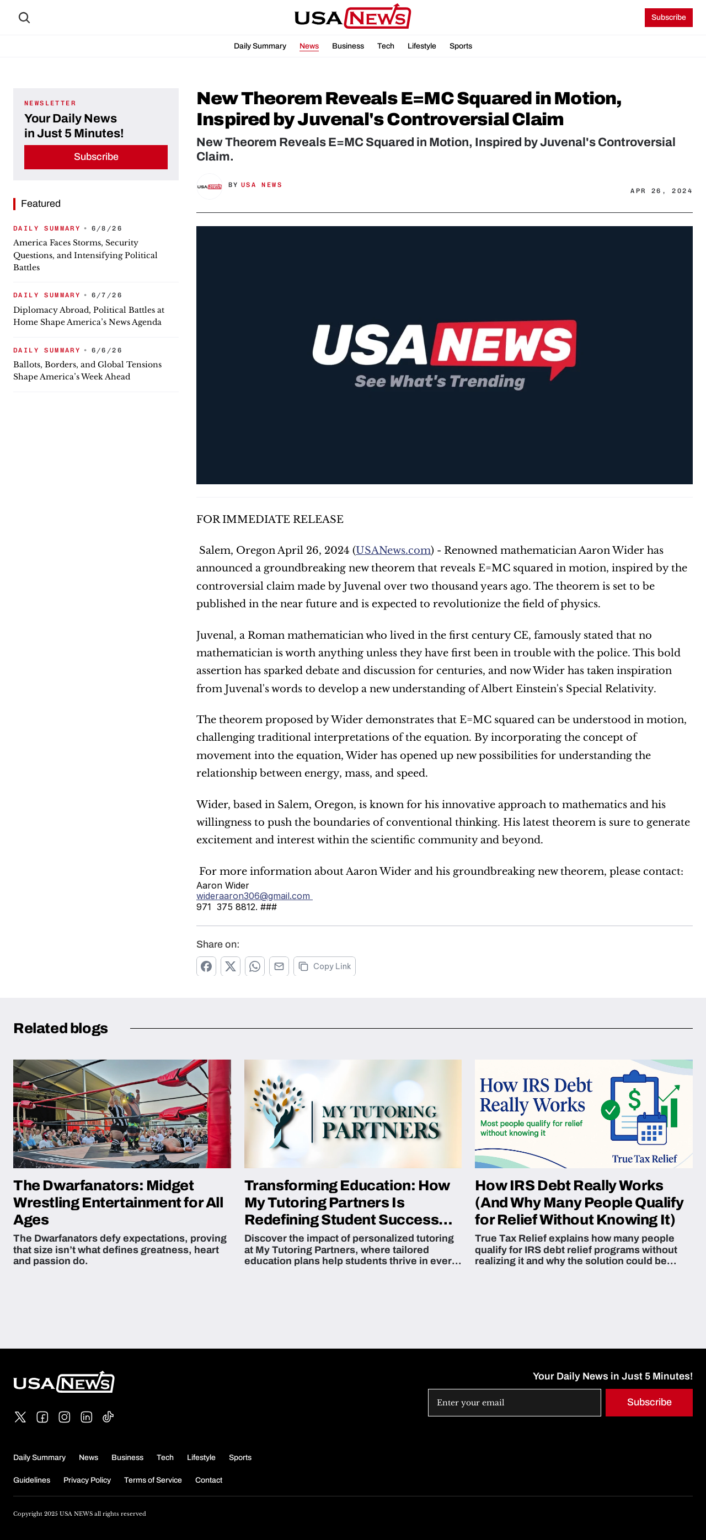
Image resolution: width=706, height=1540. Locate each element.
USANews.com (393, 550)
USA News (261, 185)
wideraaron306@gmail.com (254, 895)
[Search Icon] (24, 18)
